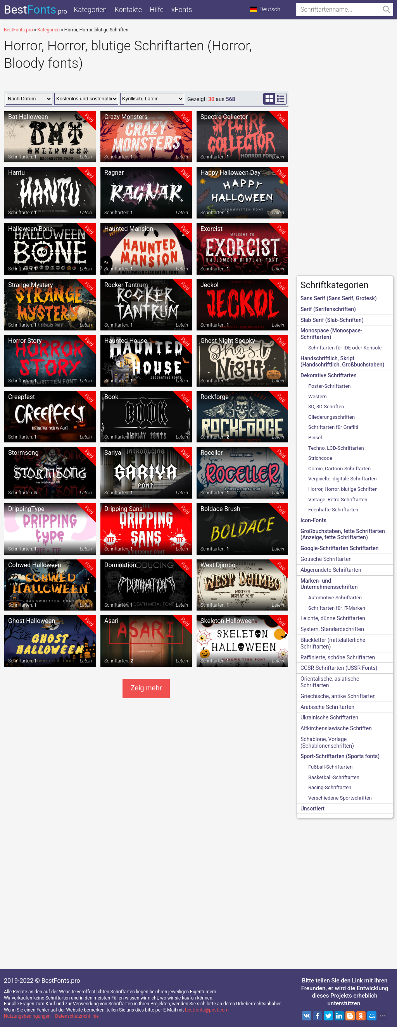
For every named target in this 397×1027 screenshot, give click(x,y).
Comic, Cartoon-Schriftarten (339, 468)
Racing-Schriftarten (329, 787)
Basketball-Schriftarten (333, 777)
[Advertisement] (344, 153)
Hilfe (157, 9)
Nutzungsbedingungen (27, 1016)
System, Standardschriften (332, 629)
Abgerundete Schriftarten (330, 570)
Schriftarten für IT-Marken (336, 608)
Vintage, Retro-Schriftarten (338, 499)
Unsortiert (312, 808)
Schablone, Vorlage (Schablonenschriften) (327, 742)
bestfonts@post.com (206, 1010)
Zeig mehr (146, 688)
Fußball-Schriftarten (330, 767)
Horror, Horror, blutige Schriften (343, 489)
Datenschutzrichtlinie (76, 1016)
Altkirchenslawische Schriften (336, 728)
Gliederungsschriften (331, 417)
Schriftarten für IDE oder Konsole (344, 348)
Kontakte (128, 9)
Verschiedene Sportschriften (340, 798)
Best (35, 9)
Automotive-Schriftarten (335, 597)
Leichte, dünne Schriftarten (332, 618)
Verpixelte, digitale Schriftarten (342, 479)
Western (317, 396)
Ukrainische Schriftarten (329, 717)
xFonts (181, 9)
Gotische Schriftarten (326, 559)
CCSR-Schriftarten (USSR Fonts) (338, 668)
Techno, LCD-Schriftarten (336, 448)
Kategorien (90, 9)
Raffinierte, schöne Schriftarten (337, 657)
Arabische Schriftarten (327, 707)
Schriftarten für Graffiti (333, 427)
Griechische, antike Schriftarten (338, 696)
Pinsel (315, 437)
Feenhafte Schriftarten (333, 510)
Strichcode (320, 458)
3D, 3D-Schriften (326, 406)
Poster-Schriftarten (329, 386)
